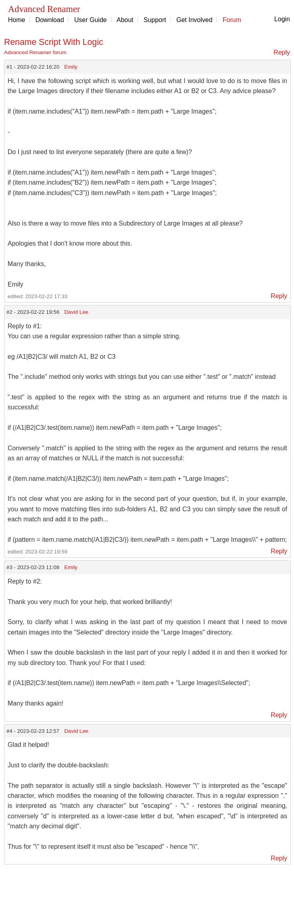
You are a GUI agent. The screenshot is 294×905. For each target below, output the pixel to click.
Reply (282, 52)
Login (282, 19)
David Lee (76, 312)
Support (155, 19)
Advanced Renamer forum (35, 52)
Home (16, 19)
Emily (71, 67)
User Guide (90, 19)
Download (49, 19)
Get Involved (194, 19)
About (124, 19)
